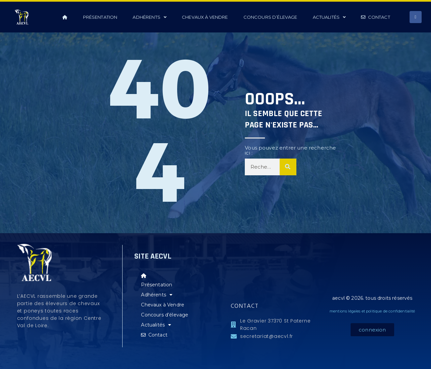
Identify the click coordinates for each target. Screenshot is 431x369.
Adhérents (149, 17)
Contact (375, 17)
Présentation (100, 17)
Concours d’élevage (270, 17)
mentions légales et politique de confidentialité (372, 311)
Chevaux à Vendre (205, 17)
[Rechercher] (288, 167)
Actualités (329, 17)
